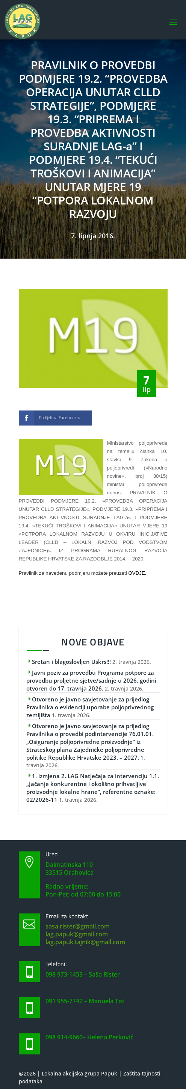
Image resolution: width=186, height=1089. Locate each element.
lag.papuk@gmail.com (76, 934)
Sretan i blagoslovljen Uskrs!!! (71, 661)
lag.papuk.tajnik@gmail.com (85, 942)
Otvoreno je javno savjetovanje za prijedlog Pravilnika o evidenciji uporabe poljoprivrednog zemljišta (90, 707)
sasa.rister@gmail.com (77, 926)
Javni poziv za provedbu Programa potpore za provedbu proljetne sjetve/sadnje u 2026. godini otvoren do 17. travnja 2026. (91, 680)
